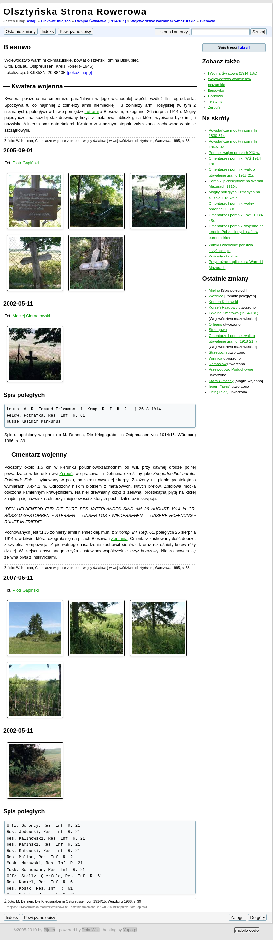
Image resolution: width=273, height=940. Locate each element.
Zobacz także (221, 61)
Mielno (214, 290)
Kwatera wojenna (37, 86)
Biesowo (207, 21)
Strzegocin (218, 352)
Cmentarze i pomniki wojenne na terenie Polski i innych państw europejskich (236, 231)
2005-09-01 (18, 150)
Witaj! (31, 21)
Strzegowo (218, 330)
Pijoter (49, 929)
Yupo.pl (130, 929)
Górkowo (215, 96)
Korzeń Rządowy (223, 307)
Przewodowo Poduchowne (231, 369)
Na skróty (216, 118)
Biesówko (216, 90)
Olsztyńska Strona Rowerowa (75, 12)
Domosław (218, 364)
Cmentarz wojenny (39, 454)
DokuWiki (91, 929)
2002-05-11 (18, 303)
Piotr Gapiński (26, 162)
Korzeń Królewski (223, 302)
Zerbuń (66, 473)
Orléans (215, 324)
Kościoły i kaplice (223, 256)
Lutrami (91, 111)
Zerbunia (119, 538)
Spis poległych (24, 395)
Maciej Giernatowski (31, 315)
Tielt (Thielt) (218, 392)
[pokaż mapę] (79, 72)
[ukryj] (244, 47)
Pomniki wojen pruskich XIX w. (234, 153)
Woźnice (216, 296)
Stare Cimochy (221, 381)
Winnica (215, 358)
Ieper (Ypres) (219, 386)
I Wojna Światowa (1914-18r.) (100, 21)
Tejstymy (215, 101)
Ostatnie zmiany (225, 278)
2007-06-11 (18, 578)
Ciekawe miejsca (56, 21)
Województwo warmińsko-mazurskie (162, 21)
